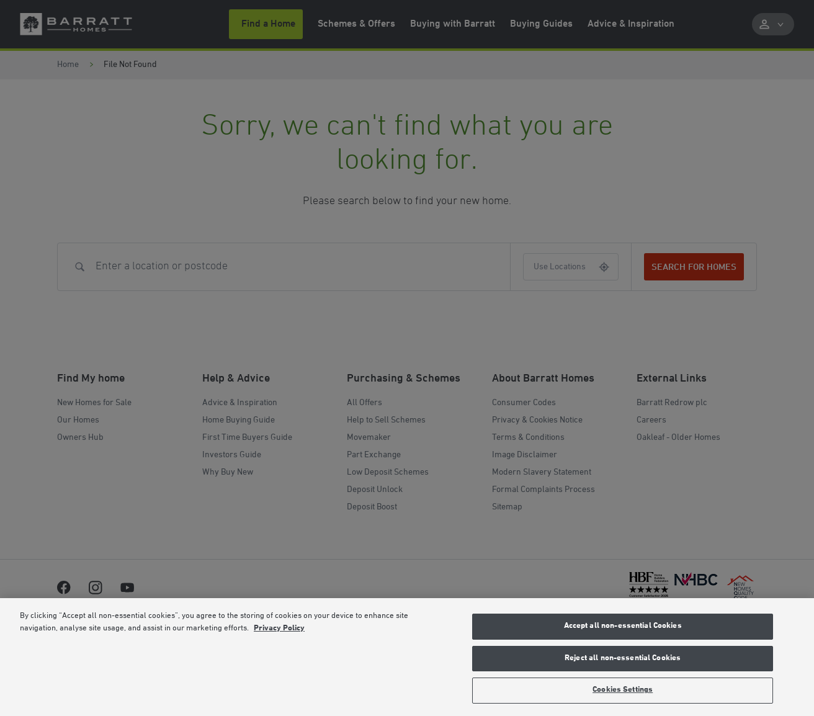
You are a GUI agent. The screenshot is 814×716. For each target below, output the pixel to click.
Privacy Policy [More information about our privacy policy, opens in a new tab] (279, 628)
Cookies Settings (623, 690)
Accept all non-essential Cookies (623, 626)
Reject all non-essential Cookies (623, 658)
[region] (407, 657)
